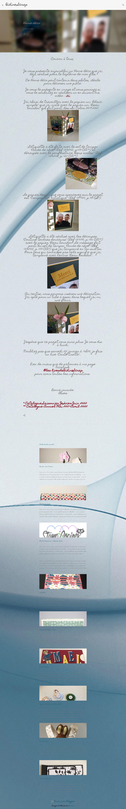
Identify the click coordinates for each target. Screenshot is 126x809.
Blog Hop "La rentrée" (44, 503)
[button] (24, 34)
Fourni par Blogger (63, 801)
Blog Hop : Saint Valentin (46, 466)
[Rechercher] (30, 5)
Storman (71, 805)
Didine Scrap (17, 5)
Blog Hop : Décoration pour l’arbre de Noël (50, 704)
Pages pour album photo (45, 778)
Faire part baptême (44, 667)
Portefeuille (42, 592)
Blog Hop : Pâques (43, 741)
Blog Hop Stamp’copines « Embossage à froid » (51, 541)
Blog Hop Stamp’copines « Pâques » (48, 629)
